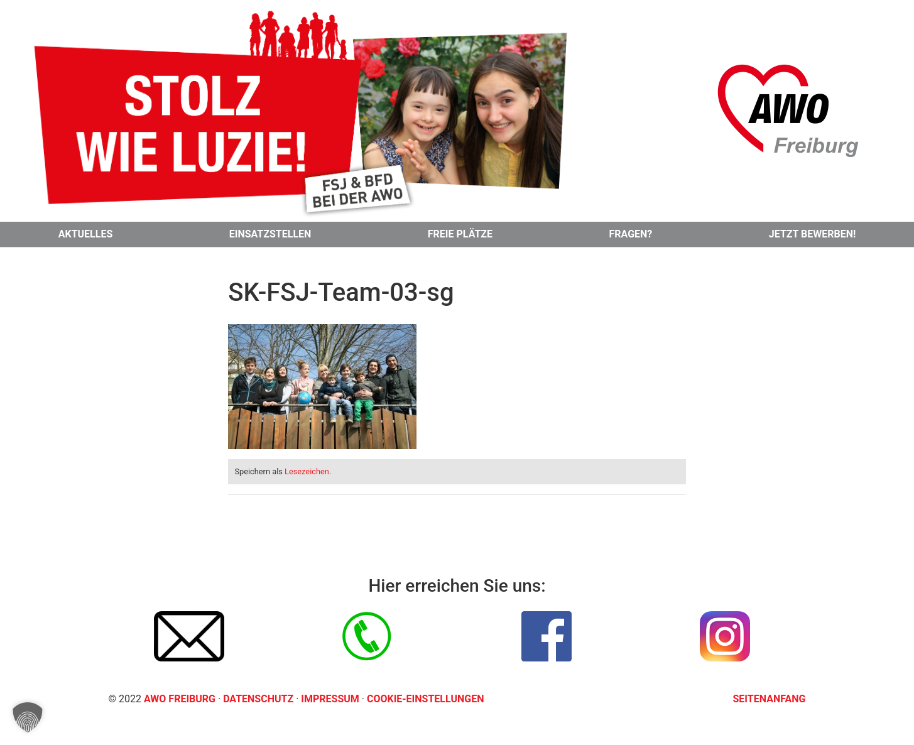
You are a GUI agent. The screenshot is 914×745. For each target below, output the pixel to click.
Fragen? (631, 234)
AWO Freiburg (179, 699)
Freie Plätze (460, 234)
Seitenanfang (769, 699)
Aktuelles (85, 234)
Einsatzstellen (270, 234)
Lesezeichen (307, 471)
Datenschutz (259, 699)
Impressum (331, 699)
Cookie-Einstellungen (425, 699)
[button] (27, 717)
